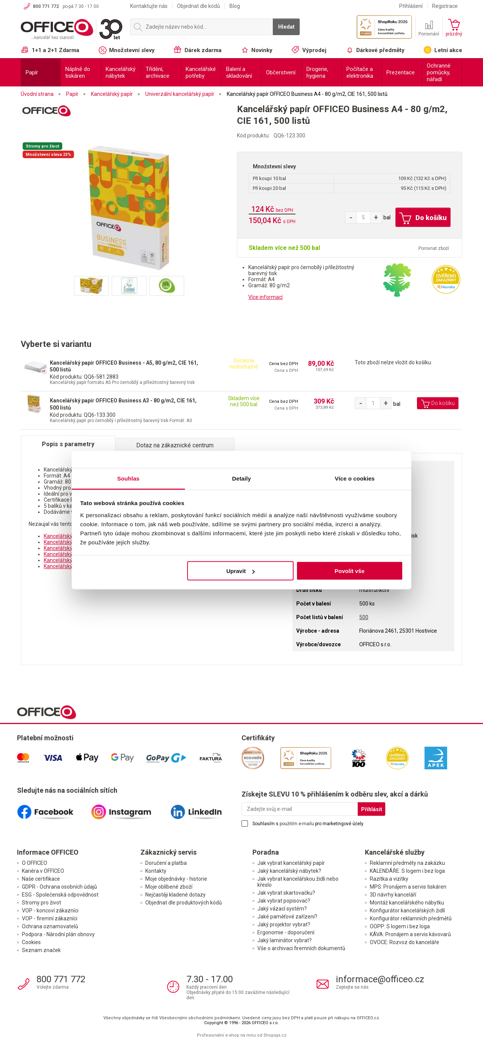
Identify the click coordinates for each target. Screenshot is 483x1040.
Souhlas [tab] (128, 478)
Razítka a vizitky (389, 879)
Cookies (31, 942)
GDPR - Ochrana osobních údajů (59, 887)
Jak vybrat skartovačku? (286, 893)
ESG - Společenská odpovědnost (60, 895)
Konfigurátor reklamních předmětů (411, 918)
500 (363, 617)
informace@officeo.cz (380, 979)
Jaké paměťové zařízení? (287, 917)
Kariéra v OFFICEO (43, 871)
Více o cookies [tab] (355, 478)
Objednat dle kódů (198, 6)
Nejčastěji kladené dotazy (175, 895)
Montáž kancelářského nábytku (407, 903)
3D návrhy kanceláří (393, 895)
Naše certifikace (41, 879)
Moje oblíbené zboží (168, 887)
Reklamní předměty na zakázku (407, 863)
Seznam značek (41, 950)
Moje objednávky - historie (176, 879)
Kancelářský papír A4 (69, 536)
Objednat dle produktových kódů (183, 903)
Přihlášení (411, 6)
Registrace (445, 6)
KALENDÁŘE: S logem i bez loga (407, 871)
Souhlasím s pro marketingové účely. (308, 823)
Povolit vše (350, 571)
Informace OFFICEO (47, 852)
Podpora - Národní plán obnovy (58, 934)
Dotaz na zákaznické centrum (175, 445)
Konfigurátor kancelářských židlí (407, 910)
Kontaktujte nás (149, 6)
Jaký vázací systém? (282, 909)
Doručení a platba (166, 863)
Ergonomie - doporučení (285, 932)
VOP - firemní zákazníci (49, 918)
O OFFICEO (34, 863)
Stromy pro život (41, 903)
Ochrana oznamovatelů (50, 926)
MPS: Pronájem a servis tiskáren (408, 887)
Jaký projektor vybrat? (283, 924)
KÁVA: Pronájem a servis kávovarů (410, 934)
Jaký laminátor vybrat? (284, 940)
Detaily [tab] (241, 478)
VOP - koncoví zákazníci (50, 910)
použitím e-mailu (297, 823)
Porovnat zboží (433, 248)
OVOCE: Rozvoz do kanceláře (404, 942)
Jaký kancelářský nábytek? (289, 871)
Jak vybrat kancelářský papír (291, 863)
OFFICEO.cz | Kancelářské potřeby (72, 30)
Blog (234, 6)
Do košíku (423, 219)
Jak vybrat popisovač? (283, 901)
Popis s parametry (68, 444)
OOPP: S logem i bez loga (400, 926)
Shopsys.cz (274, 1035)
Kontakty (155, 871)
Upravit (240, 571)
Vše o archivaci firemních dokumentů (301, 948)
